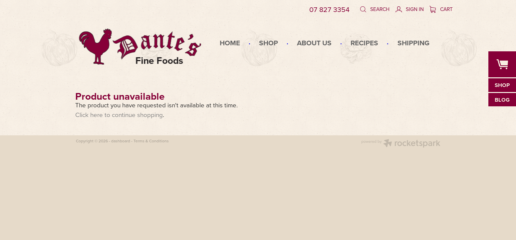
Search (374, 9)
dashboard (120, 141)
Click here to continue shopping (119, 114)
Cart (441, 9)
